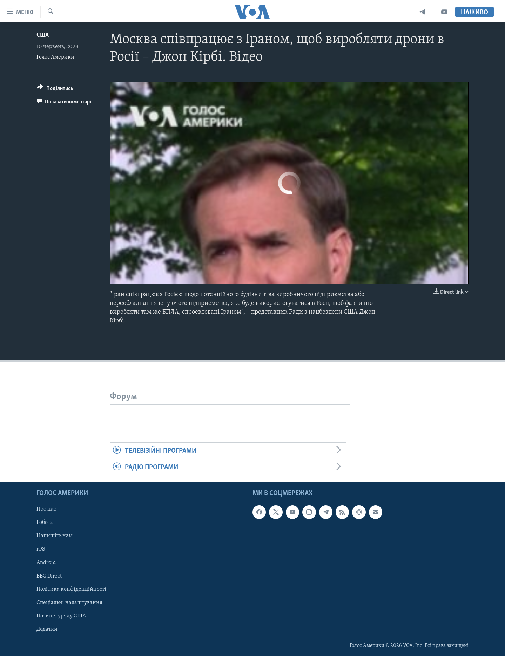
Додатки (47, 629)
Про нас (46, 509)
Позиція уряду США (61, 616)
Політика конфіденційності (71, 589)
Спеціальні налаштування (69, 603)
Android (46, 563)
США (42, 35)
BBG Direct (49, 576)
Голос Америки (55, 57)
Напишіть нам (54, 536)
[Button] (55, 89)
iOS (40, 549)
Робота (44, 523)
